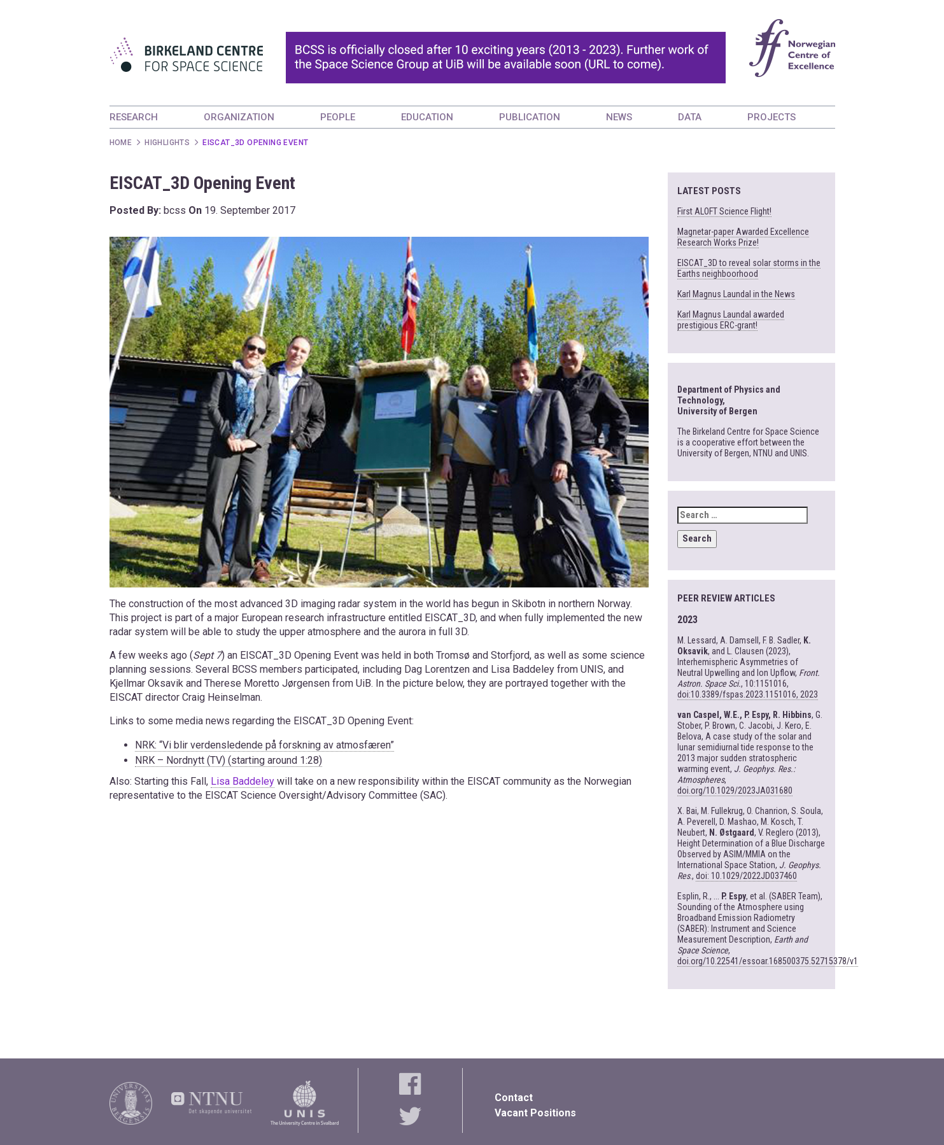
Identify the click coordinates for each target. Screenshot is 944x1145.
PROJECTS (771, 117)
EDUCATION (427, 117)
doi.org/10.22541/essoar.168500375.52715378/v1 (767, 961)
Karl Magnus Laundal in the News (736, 294)
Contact (514, 1098)
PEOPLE (337, 117)
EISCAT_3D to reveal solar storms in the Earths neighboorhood (749, 268)
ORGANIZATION (239, 117)
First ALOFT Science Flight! (724, 211)
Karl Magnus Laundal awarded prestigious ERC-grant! (730, 319)
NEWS (619, 117)
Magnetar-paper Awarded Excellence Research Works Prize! (743, 237)
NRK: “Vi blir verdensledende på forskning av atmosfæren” (264, 745)
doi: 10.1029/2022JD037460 (746, 876)
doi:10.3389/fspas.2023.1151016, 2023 (747, 694)
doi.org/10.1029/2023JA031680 (735, 790)
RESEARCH (133, 117)
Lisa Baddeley (242, 781)
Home (120, 142)
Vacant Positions (535, 1113)
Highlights (167, 142)
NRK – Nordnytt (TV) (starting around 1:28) (228, 760)
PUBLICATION (529, 117)
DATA (689, 117)
